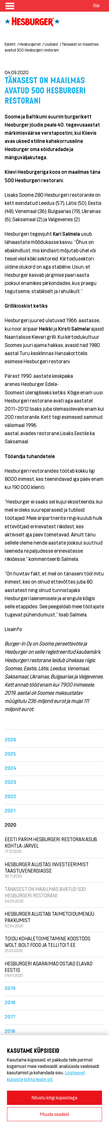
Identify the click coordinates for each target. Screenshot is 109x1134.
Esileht (10, 44)
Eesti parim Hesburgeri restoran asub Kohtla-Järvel (51, 842)
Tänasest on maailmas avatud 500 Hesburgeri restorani (45, 892)
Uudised (51, 44)
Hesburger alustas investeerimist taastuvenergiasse (47, 867)
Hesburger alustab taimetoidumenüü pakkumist (49, 917)
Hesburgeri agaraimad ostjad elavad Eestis (48, 967)
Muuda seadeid (54, 1114)
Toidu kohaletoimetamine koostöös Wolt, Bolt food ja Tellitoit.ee (47, 941)
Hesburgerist (30, 44)
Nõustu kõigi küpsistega (54, 1097)
